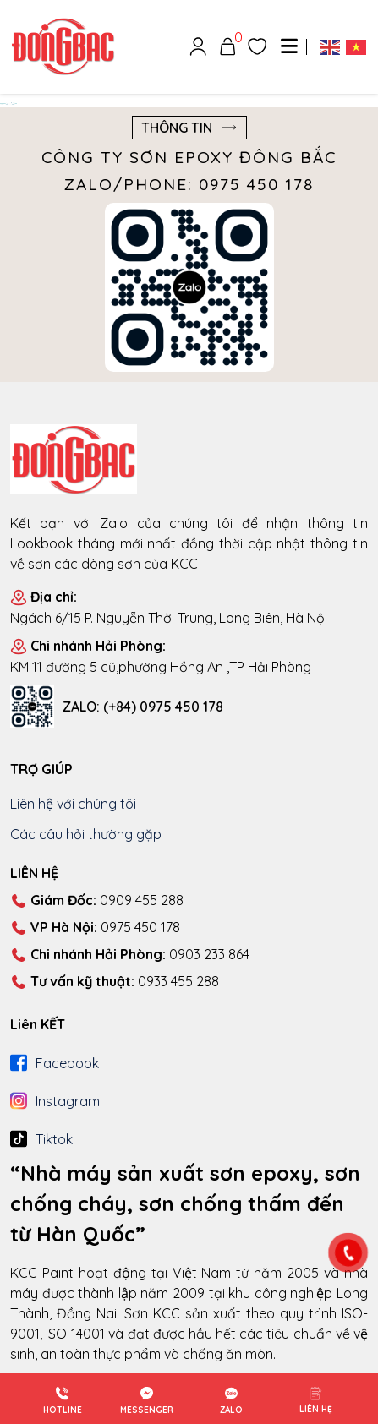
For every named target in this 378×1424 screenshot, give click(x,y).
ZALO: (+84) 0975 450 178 (143, 706)
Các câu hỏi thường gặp (86, 834)
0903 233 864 (129, 955)
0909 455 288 (97, 900)
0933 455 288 (114, 982)
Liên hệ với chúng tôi (73, 803)
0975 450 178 (95, 927)
